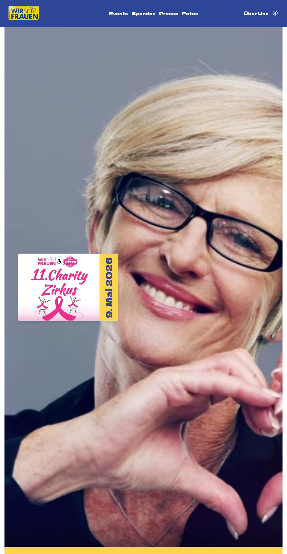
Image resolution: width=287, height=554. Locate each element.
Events (118, 13)
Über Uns (256, 13)
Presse (168, 13)
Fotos (190, 13)
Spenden (144, 13)
